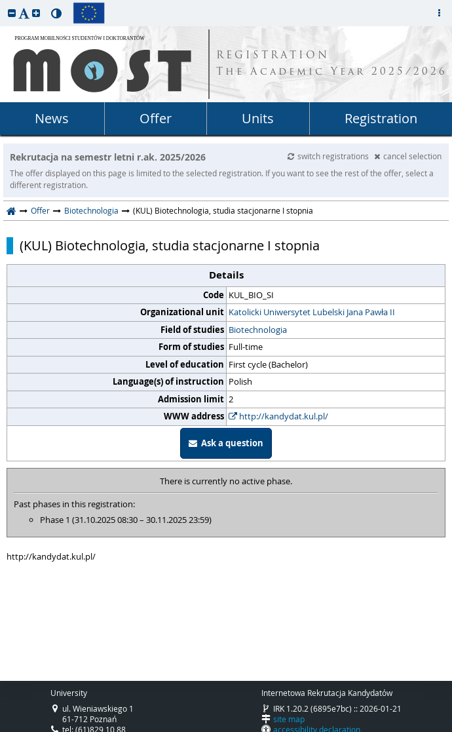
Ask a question (226, 443)
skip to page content (3, 3)
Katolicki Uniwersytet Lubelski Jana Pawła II (312, 312)
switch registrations (329, 156)
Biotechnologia (91, 210)
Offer (156, 118)
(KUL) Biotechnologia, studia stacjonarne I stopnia (170, 245)
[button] (12, 13)
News (52, 118)
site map (289, 719)
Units (258, 118)
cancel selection (408, 156)
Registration (381, 118)
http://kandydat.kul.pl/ (278, 416)
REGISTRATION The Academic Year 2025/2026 (331, 64)
